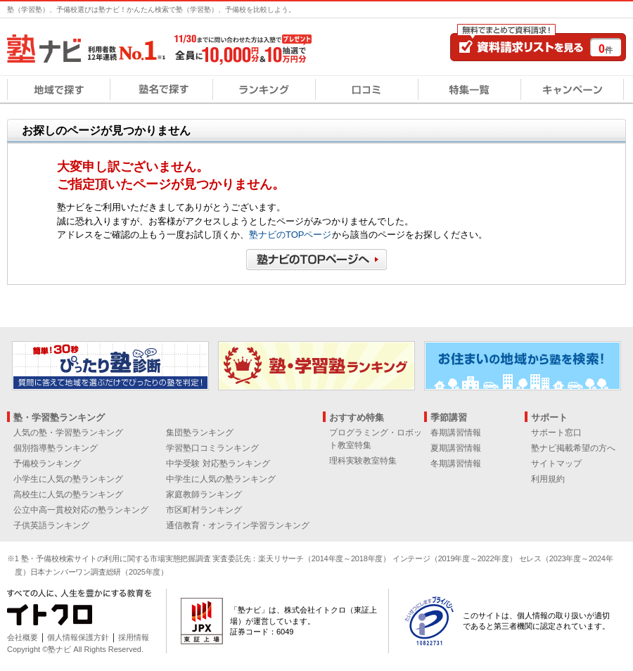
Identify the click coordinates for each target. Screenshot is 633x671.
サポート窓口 (556, 432)
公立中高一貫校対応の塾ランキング (80, 510)
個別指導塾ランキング (55, 448)
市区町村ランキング (204, 510)
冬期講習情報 (455, 463)
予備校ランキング (47, 463)
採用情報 (133, 637)
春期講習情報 (455, 432)
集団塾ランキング (200, 432)
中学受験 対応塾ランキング (217, 463)
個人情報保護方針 (78, 637)
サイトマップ (556, 463)
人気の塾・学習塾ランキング (68, 432)
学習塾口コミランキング (212, 448)
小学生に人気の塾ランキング (68, 479)
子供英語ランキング (51, 525)
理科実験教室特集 (363, 461)
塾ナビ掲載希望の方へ (573, 448)
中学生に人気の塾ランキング (221, 479)
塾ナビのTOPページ (290, 234)
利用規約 (548, 479)
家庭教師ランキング (204, 494)
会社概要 (22, 637)
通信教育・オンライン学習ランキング (237, 525)
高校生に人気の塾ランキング (68, 494)
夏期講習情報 (455, 448)
